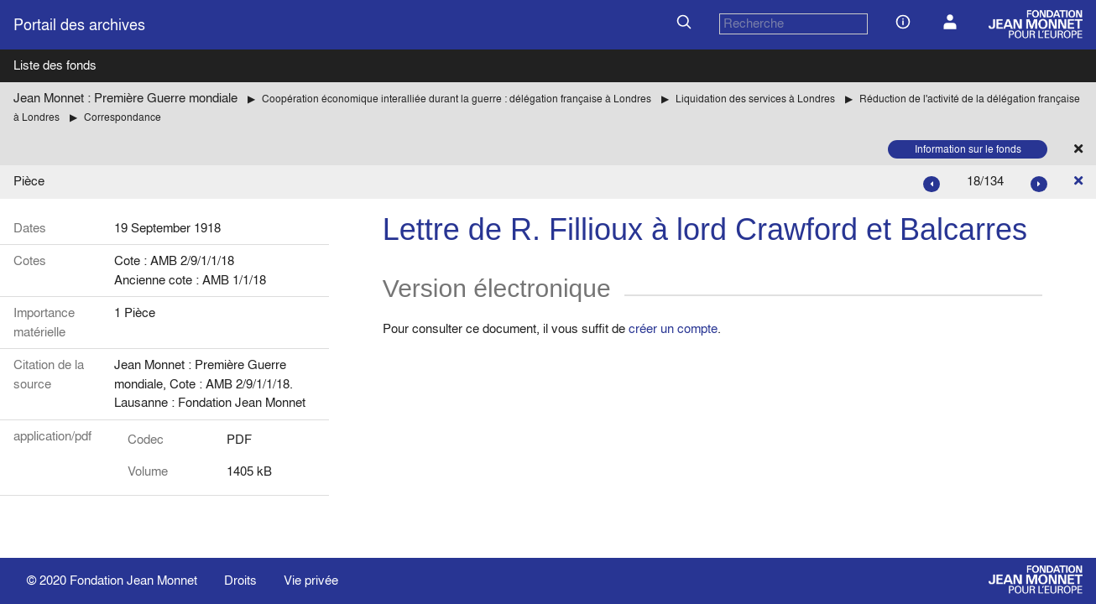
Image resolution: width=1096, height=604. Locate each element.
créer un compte (673, 328)
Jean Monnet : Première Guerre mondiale (125, 98)
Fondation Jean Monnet (133, 580)
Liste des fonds (55, 65)
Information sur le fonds (968, 149)
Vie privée (311, 580)
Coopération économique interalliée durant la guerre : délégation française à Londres (456, 98)
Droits (240, 580)
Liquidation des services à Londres (755, 98)
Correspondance (122, 117)
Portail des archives (79, 24)
